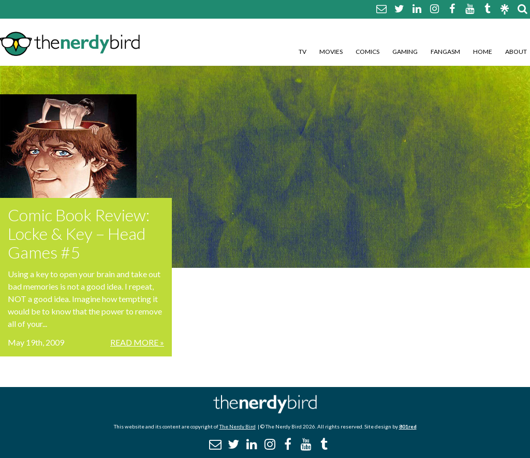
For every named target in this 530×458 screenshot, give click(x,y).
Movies (331, 51)
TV (302, 51)
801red (408, 426)
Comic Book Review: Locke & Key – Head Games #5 (79, 233)
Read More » (137, 342)
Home (482, 51)
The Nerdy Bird (237, 426)
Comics (367, 51)
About (516, 51)
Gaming (405, 51)
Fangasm (445, 51)
